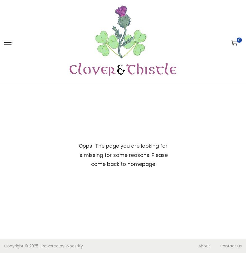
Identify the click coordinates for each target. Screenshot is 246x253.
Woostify (74, 246)
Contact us (231, 246)
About (204, 246)
